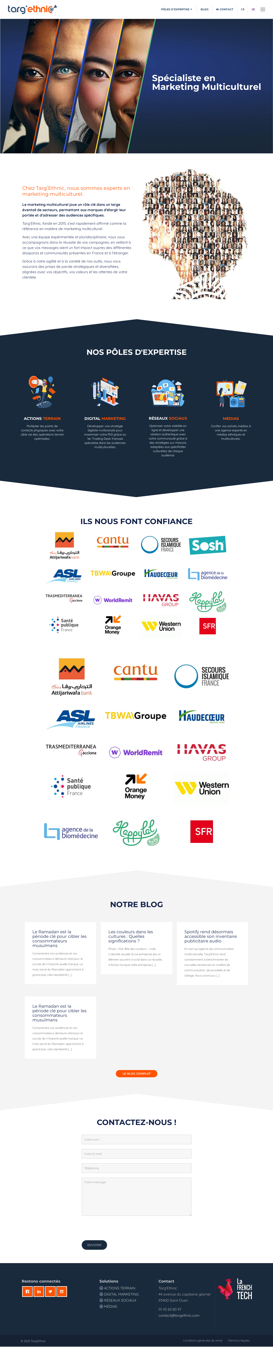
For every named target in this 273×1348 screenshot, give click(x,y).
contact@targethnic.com (179, 1316)
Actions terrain (119, 1289)
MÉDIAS (110, 1307)
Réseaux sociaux (119, 1301)
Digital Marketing (121, 1295)
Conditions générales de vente (202, 1342)
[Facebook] (28, 1293)
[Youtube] (62, 1293)
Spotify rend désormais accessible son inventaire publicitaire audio (210, 938)
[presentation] (111, 1229)
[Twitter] (51, 1293)
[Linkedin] (40, 1293)
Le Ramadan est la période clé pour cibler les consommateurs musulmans (59, 940)
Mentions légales (239, 1342)
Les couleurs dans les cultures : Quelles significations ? (130, 938)
